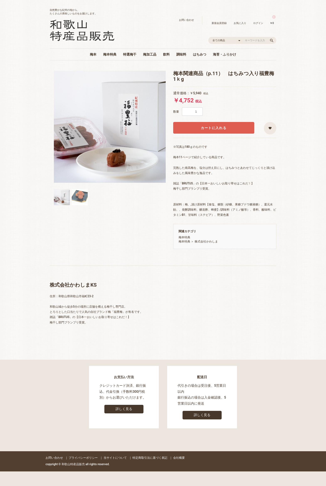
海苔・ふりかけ (224, 54)
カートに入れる (213, 128)
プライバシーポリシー (83, 457)
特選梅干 (129, 54)
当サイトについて (115, 457)
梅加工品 (149, 54)
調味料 (181, 54)
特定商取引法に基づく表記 (149, 457)
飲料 (166, 54)
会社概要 (179, 457)
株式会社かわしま (206, 241)
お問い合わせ (54, 457)
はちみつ (199, 54)
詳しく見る (124, 409)
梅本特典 (109, 54)
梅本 (93, 54)
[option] (110, 127)
